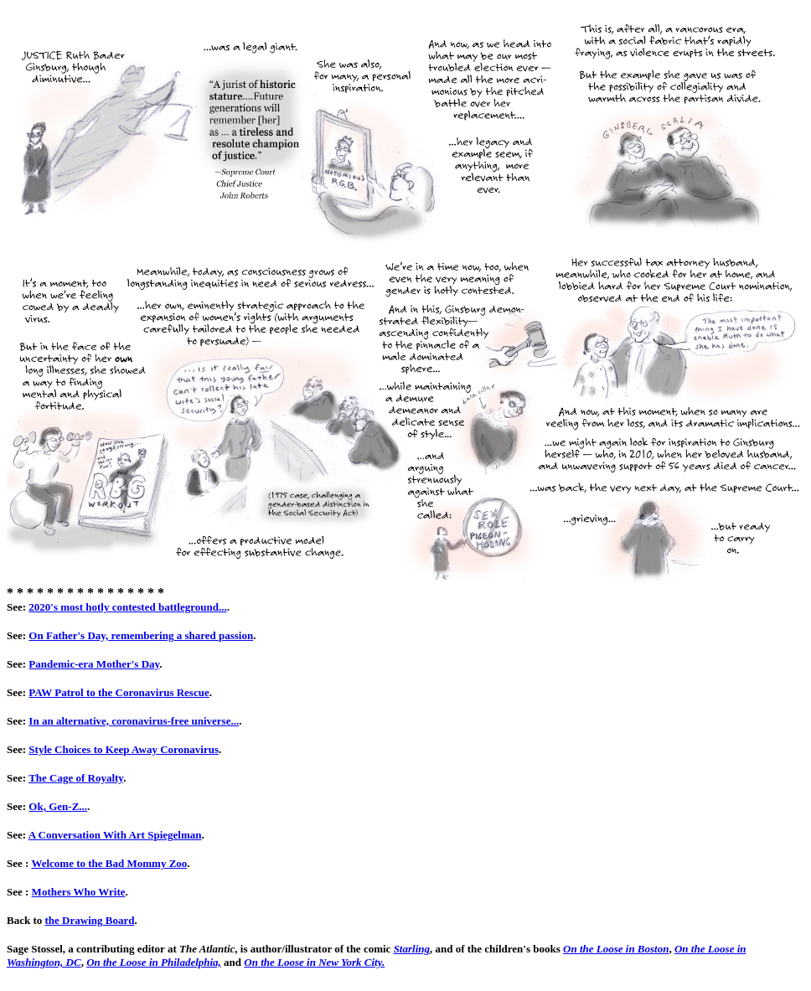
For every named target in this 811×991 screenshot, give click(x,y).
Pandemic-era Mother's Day (93, 664)
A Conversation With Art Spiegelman (115, 834)
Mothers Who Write (79, 891)
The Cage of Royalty (75, 778)
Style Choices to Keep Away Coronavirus (123, 749)
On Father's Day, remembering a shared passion (140, 635)
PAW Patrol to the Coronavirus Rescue (118, 692)
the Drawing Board (90, 920)
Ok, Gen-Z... (57, 806)
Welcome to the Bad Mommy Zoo (109, 863)
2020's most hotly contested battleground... (127, 607)
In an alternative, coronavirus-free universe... (133, 721)
